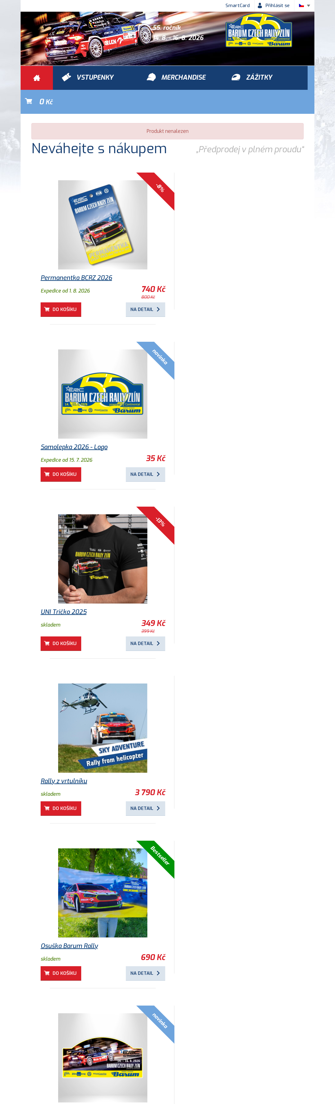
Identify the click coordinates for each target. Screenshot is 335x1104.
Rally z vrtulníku (64, 588)
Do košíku (65, 285)
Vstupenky (235, 1018)
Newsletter (255, 1053)
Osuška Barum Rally (205, 588)
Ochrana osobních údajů (110, 1053)
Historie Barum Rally (172, 1053)
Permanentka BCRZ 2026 (76, 254)
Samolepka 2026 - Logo (210, 254)
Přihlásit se (277, 5)
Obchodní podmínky (48, 1053)
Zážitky (94, 1018)
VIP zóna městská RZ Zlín (76, 922)
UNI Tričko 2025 (200, 419)
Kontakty (219, 1053)
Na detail (134, 285)
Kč (286, 78)
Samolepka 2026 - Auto (74, 753)
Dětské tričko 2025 (204, 753)
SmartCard (237, 5)
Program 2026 (197, 922)
